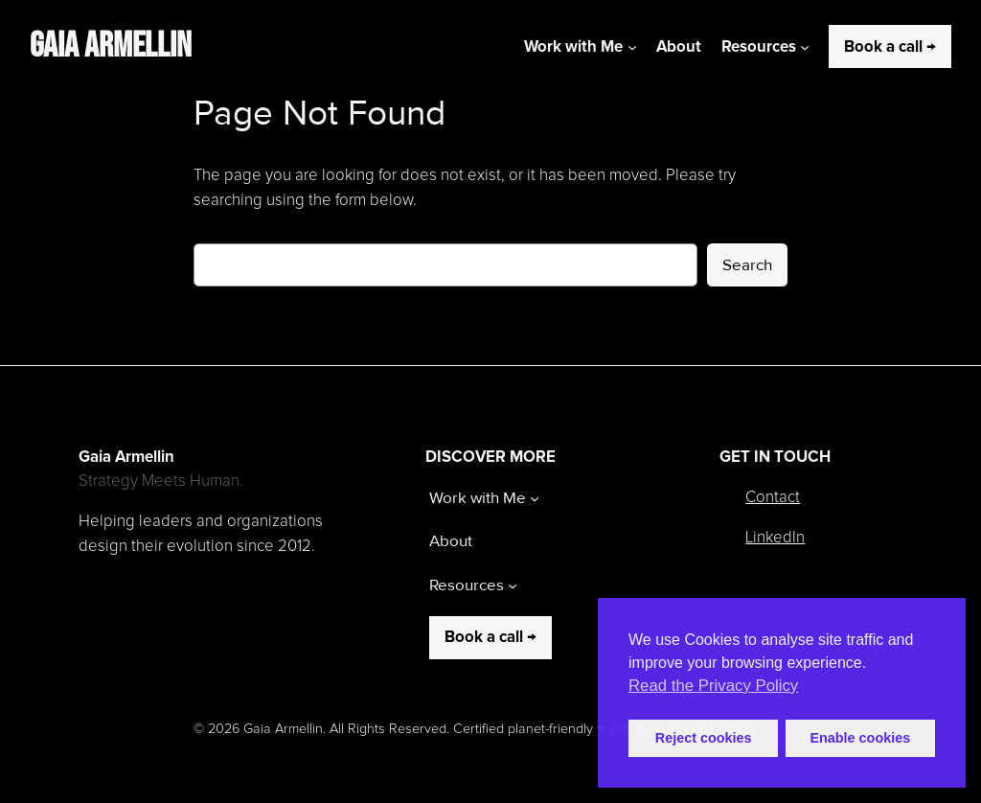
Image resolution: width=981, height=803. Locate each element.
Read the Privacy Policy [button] (713, 686)
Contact (772, 498)
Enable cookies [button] (860, 738)
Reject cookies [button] (703, 738)
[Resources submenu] (805, 47)
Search (747, 265)
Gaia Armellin (111, 46)
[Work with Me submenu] (632, 47)
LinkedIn (775, 538)
